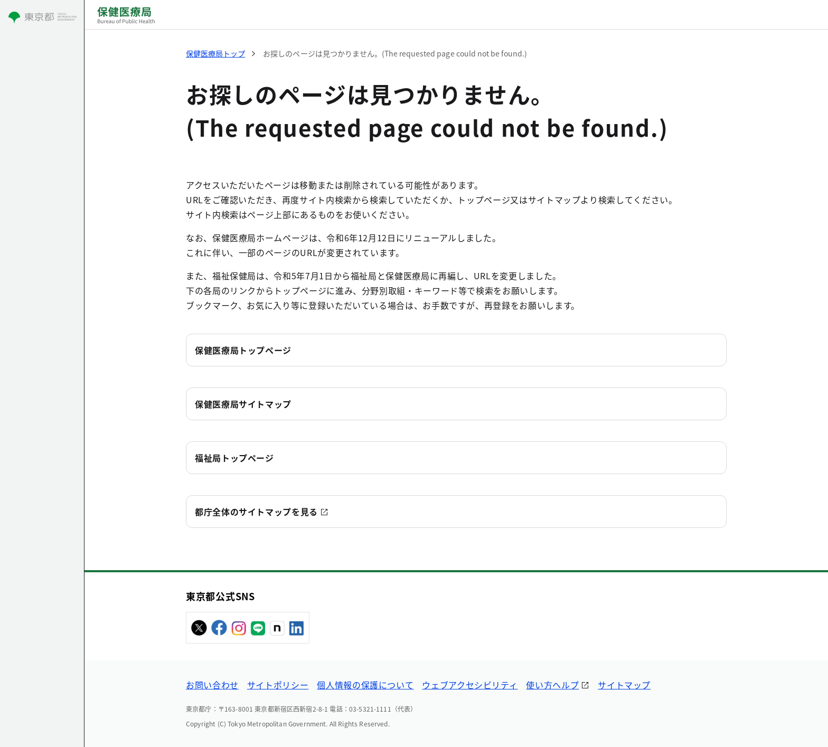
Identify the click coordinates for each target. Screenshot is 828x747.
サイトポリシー (277, 684)
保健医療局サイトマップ (243, 404)
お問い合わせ (212, 684)
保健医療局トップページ (243, 350)
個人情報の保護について (365, 684)
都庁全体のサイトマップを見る (256, 511)
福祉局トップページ (234, 457)
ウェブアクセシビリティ (470, 684)
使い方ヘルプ (552, 684)
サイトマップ (624, 684)
